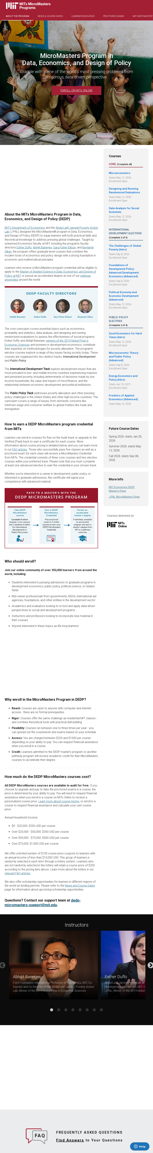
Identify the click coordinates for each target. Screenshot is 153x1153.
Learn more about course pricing (58, 801)
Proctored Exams (113, 16)
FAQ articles (19, 449)
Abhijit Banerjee (42, 247)
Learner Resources (83, 16)
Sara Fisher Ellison (64, 247)
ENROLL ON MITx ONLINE (76, 90)
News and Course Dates (80, 885)
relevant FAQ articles (17, 873)
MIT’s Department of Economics (25, 227)
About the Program (17, 16)
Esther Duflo (24, 247)
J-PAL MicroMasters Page (124, 496)
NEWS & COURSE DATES (50, 16)
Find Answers (70, 1140)
